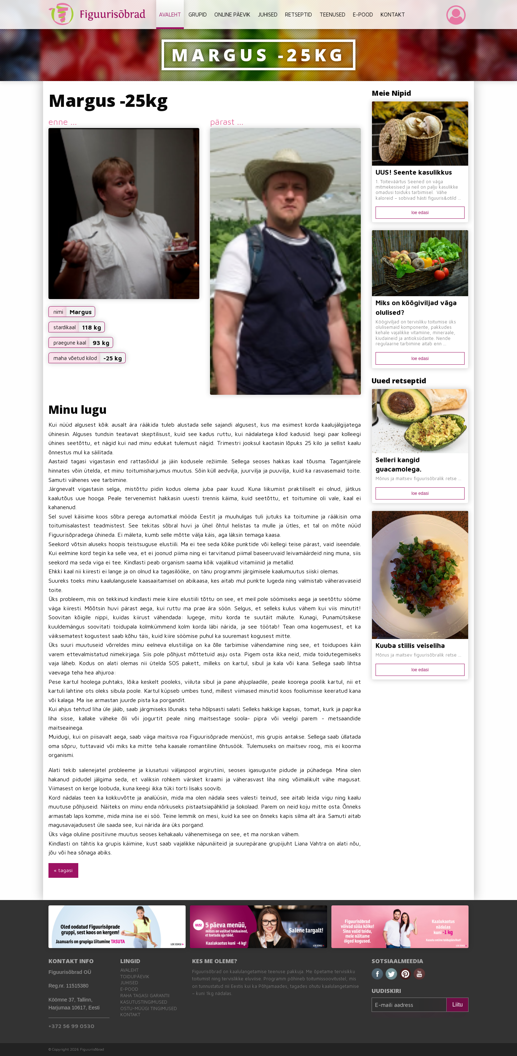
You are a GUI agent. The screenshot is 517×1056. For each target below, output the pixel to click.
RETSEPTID (298, 14)
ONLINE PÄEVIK (232, 14)
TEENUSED (332, 14)
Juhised (129, 982)
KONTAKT (393, 14)
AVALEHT (170, 14)
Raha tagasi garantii (144, 995)
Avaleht (129, 970)
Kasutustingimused (143, 1002)
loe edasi (420, 212)
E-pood (129, 989)
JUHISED (268, 14)
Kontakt (130, 1014)
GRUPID (197, 14)
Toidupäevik (134, 976)
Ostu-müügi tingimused (148, 1008)
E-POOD (363, 14)
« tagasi (63, 870)
